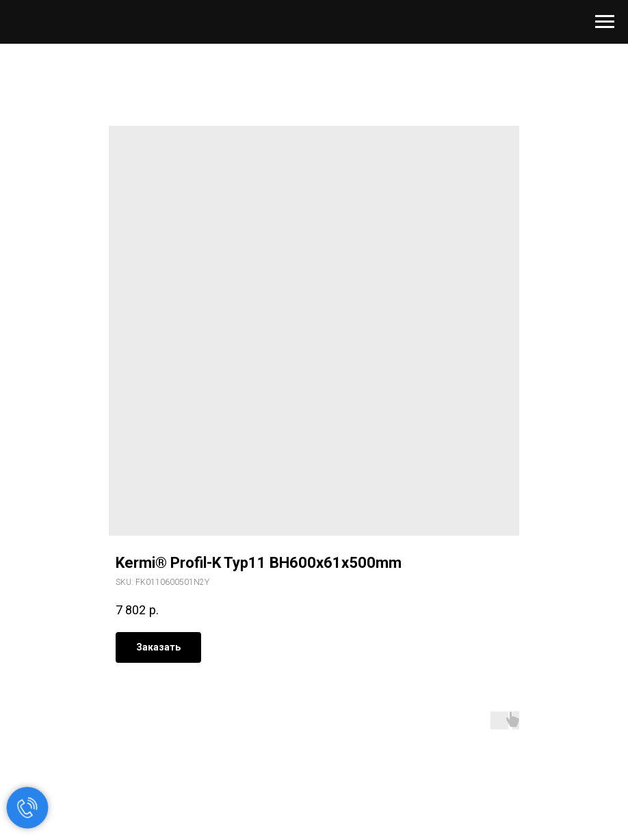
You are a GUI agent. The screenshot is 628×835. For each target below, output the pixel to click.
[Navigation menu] (604, 22)
